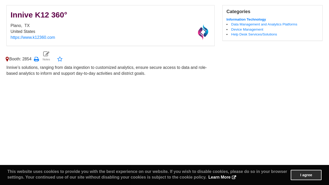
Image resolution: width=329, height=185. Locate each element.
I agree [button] (306, 175)
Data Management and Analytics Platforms (264, 24)
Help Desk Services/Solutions (254, 34)
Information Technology (246, 19)
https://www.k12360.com (33, 37)
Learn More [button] (219, 177)
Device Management (247, 29)
